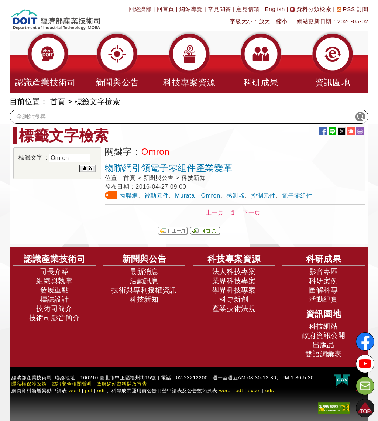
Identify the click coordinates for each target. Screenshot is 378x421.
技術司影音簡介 (54, 318)
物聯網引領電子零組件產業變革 (168, 168)
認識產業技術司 (55, 259)
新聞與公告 (144, 259)
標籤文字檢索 (97, 101)
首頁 (57, 101)
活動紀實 (323, 299)
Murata (185, 195)
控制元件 (263, 195)
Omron (210, 195)
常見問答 (219, 9)
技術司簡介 (54, 308)
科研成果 (323, 259)
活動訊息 (144, 281)
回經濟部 (140, 9)
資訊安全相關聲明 (72, 384)
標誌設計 (54, 299)
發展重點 (54, 290)
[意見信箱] (365, 386)
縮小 (282, 21)
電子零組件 (297, 195)
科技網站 (323, 326)
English (275, 9)
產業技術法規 (234, 308)
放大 (264, 21)
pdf (89, 390)
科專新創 (233, 299)
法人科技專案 (234, 271)
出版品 (323, 345)
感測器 (235, 195)
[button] (45, 62)
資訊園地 (323, 314)
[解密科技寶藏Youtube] (365, 364)
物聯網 (129, 195)
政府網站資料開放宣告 (122, 384)
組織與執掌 (54, 281)
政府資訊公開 (324, 335)
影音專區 (323, 271)
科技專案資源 (234, 259)
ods (269, 390)
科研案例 (323, 281)
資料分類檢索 (310, 9)
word (225, 390)
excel (254, 390)
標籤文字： (33, 157)
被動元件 (156, 195)
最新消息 (144, 271)
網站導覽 (191, 9)
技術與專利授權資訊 (144, 290)
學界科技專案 (234, 290)
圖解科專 (323, 290)
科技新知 (144, 299)
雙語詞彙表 (323, 354)
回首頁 (165, 9)
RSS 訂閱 (352, 9)
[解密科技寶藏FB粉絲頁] (365, 341)
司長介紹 (54, 271)
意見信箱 (248, 9)
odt (101, 390)
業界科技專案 (234, 281)
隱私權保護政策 (29, 384)
